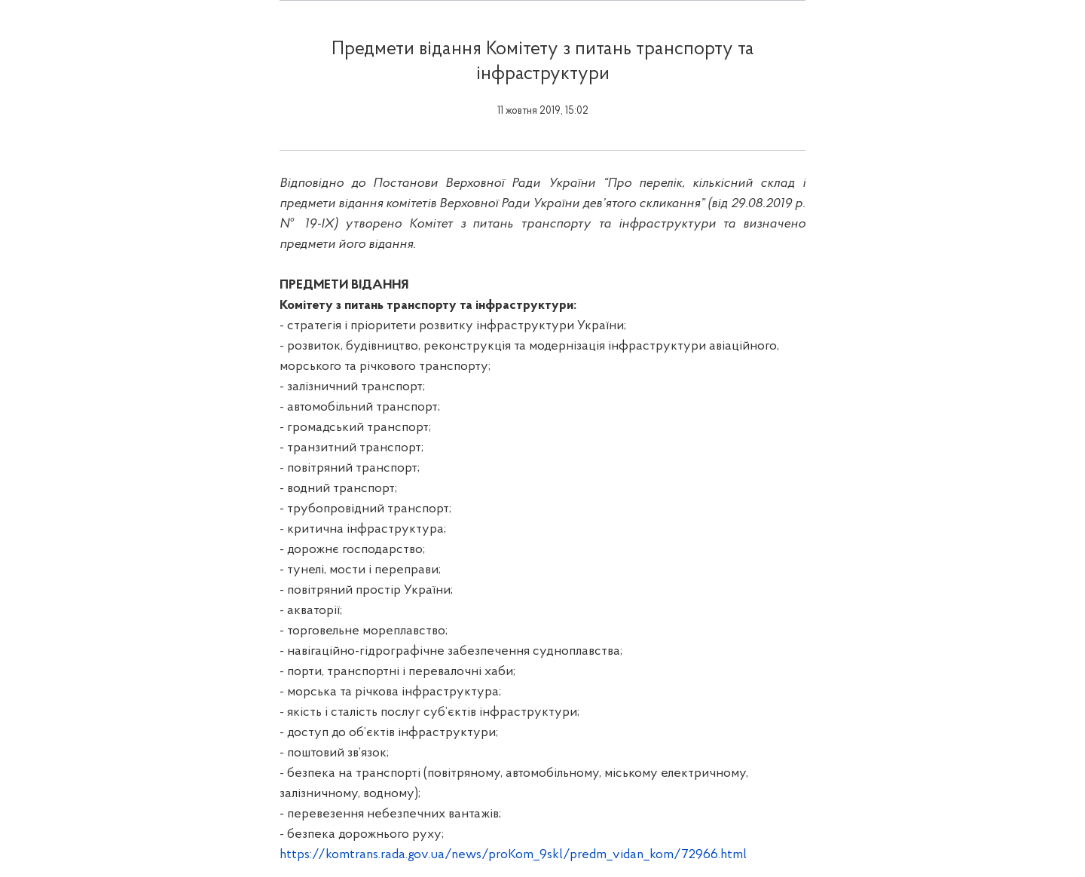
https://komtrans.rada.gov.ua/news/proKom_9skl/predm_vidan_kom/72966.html (513, 855)
